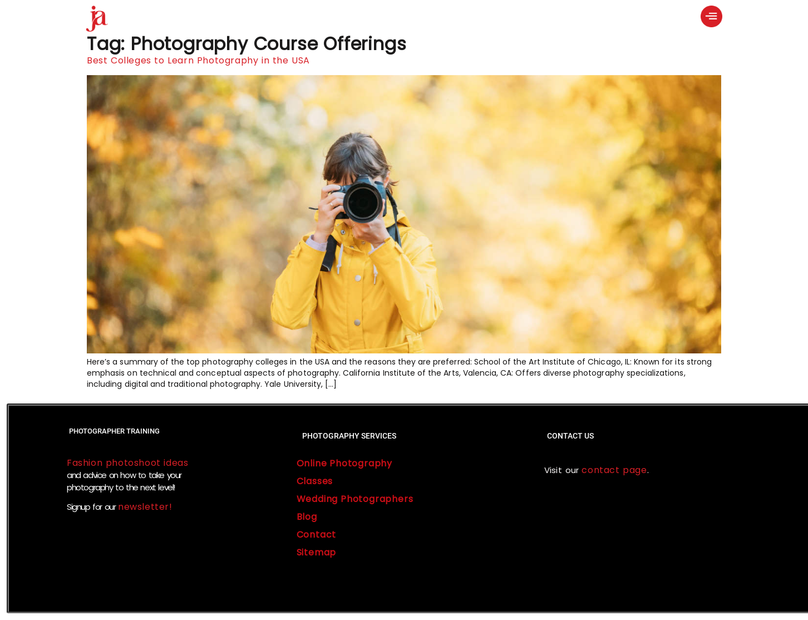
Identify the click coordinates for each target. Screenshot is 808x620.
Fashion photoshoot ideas (127, 462)
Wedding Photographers (355, 499)
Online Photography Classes (344, 472)
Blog (307, 516)
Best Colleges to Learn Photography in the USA (198, 60)
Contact (317, 534)
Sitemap (317, 552)
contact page (613, 470)
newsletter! (145, 506)
